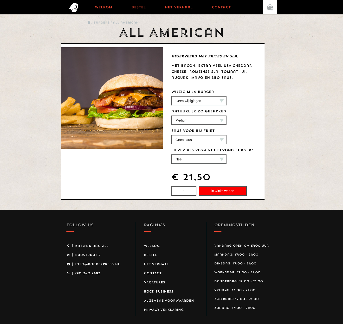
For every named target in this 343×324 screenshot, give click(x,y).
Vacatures (154, 282)
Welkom (103, 7)
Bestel (138, 7)
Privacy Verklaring (164, 310)
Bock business (158, 291)
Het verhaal (179, 7)
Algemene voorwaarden (169, 300)
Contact (221, 7)
